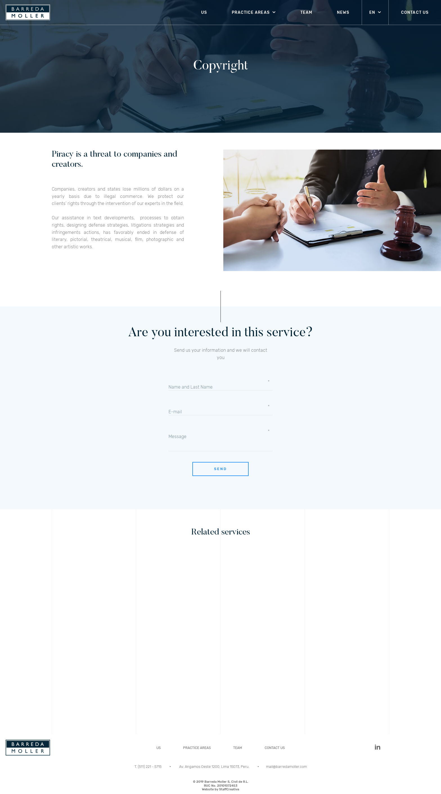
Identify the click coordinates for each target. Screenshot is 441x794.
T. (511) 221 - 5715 (148, 766)
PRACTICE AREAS (250, 12)
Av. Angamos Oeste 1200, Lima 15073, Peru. (214, 766)
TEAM (306, 12)
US (204, 12)
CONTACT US (415, 12)
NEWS (343, 12)
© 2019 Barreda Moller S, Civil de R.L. (220, 785)
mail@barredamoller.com (286, 766)
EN (372, 12)
